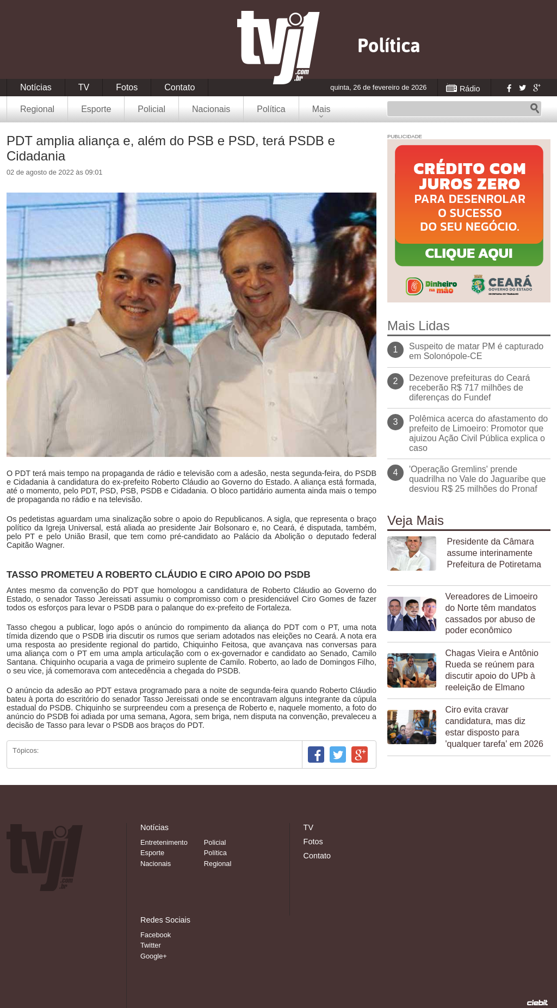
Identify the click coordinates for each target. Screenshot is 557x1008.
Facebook (508, 87)
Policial (151, 109)
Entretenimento (164, 842)
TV (83, 87)
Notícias (36, 87)
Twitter (522, 87)
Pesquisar (534, 108)
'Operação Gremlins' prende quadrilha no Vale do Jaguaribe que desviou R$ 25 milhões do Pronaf (477, 479)
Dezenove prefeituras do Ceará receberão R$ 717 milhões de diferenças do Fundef (469, 387)
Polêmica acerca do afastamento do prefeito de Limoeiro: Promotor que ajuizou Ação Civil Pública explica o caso (478, 433)
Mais (321, 109)
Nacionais (211, 109)
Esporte (96, 109)
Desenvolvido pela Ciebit (537, 1002)
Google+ (536, 87)
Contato (179, 87)
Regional (37, 109)
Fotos (127, 87)
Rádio (470, 88)
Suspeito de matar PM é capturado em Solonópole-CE (476, 351)
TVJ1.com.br (278, 47)
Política (271, 109)
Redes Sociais (165, 920)
